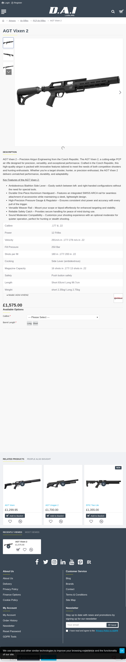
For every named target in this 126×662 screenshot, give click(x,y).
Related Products (13, 459)
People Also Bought (39, 459)
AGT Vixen (10, 505)
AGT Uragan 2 (52, 505)
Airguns (12, 20)
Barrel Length (9, 322)
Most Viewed (32, 532)
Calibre (6, 316)
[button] (120, 92)
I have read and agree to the (92, 630)
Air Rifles (24, 20)
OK (122, 651)
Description (10, 152)
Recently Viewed (12, 532)
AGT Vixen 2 (21, 542)
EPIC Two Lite (92, 505)
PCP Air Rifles (39, 20)
